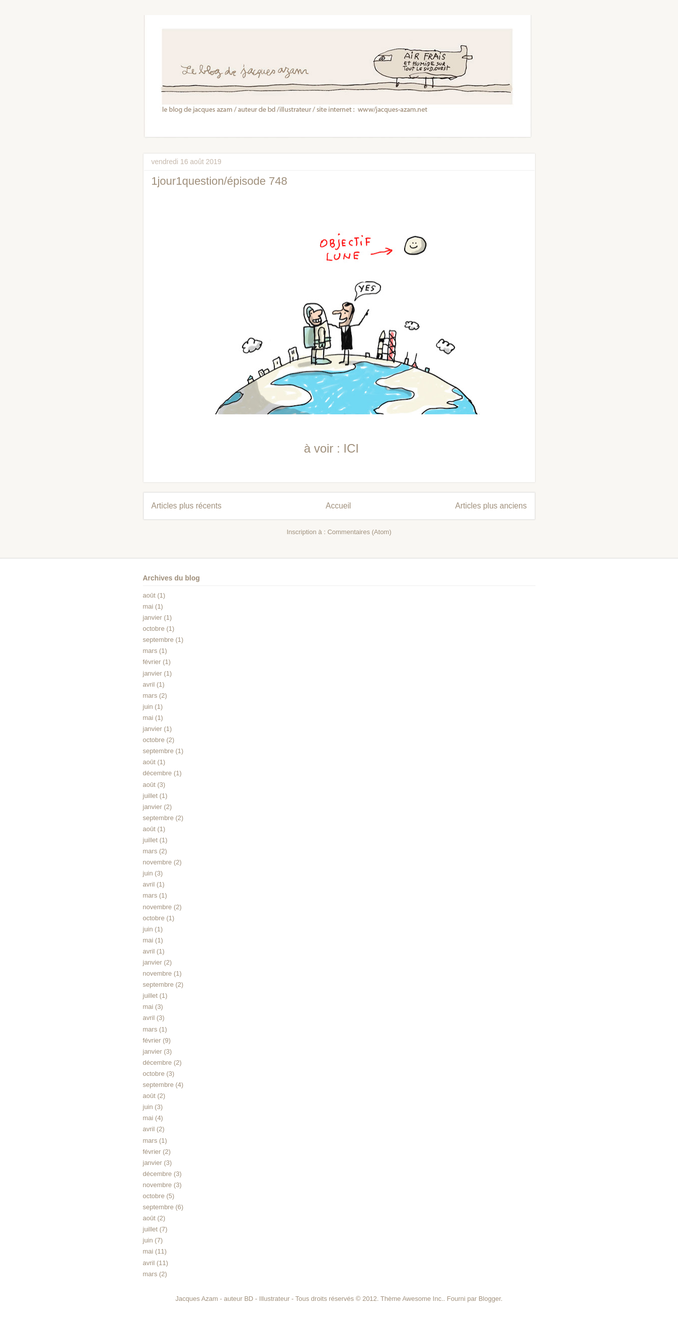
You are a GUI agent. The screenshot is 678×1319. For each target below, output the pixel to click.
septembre (158, 639)
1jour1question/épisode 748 (219, 181)
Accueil (338, 505)
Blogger (490, 1298)
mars (150, 650)
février (152, 662)
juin (148, 706)
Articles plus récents (187, 505)
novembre (157, 862)
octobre (154, 628)
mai (148, 606)
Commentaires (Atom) (359, 532)
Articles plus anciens (490, 505)
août (149, 595)
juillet (150, 795)
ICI (351, 448)
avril (149, 684)
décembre (157, 773)
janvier (152, 617)
